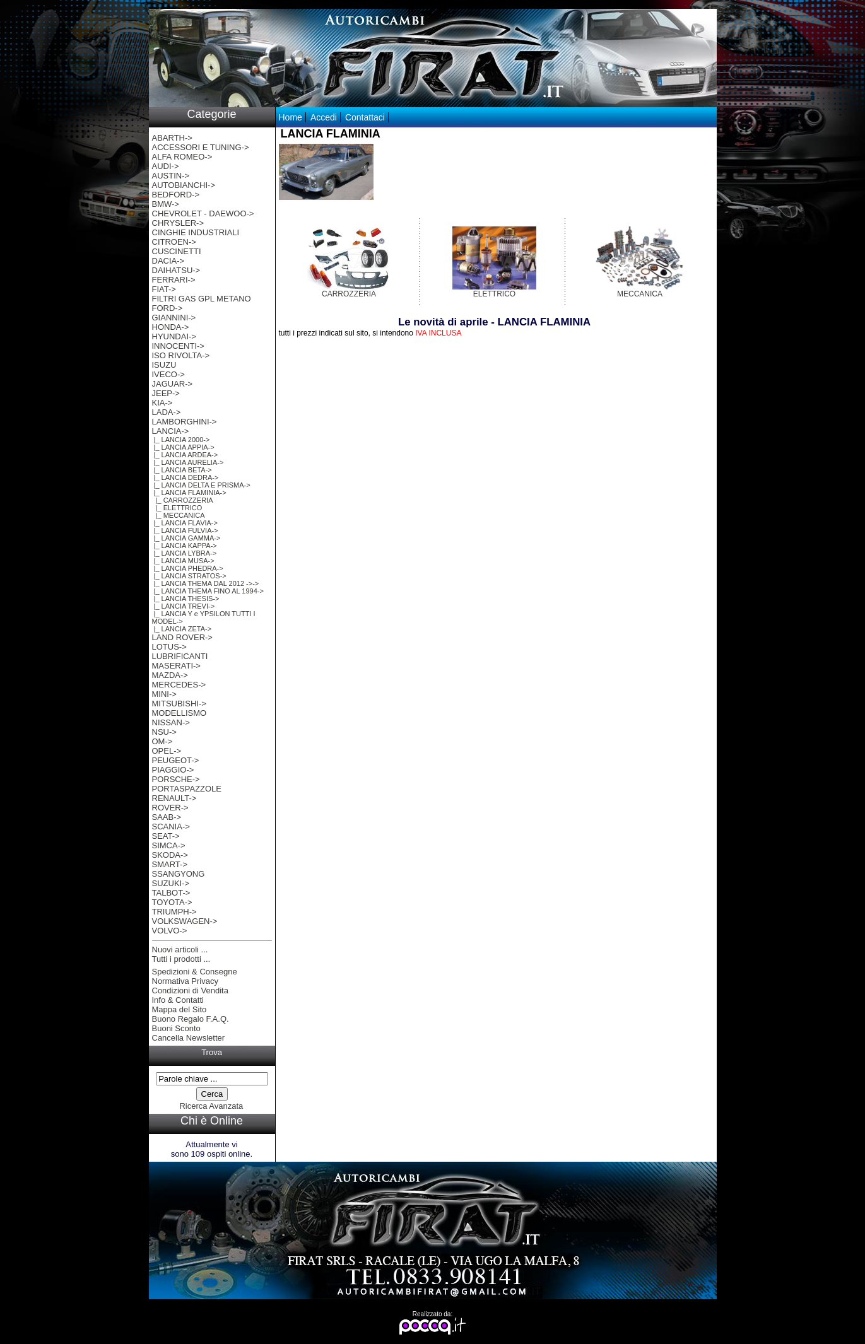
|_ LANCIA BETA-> (182, 470)
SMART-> (169, 864)
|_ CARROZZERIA (182, 500)
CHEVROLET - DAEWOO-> (203, 213)
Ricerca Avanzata (211, 1106)
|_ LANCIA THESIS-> (186, 598)
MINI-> (164, 694)
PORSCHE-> (176, 779)
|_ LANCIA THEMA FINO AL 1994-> (208, 591)
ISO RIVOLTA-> (181, 355)
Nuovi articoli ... (180, 949)
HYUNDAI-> (174, 336)
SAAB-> (167, 817)
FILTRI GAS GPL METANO (201, 298)
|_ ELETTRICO (177, 507)
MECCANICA (639, 290)
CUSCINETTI (176, 251)
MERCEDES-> (179, 684)
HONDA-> (170, 327)
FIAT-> (164, 289)
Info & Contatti (178, 1000)
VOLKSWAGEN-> (185, 921)
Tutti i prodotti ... (181, 959)
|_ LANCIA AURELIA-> (188, 462)
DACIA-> (168, 261)
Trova (211, 1052)
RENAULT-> (174, 798)
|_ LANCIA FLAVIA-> (185, 523)
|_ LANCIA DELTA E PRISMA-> (201, 485)
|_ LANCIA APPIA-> (183, 447)
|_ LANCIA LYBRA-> (184, 553)
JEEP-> (166, 393)
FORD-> (167, 308)
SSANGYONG (178, 874)
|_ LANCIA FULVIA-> (185, 530)
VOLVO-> (169, 930)
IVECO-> (168, 374)
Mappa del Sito (179, 1009)
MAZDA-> (170, 675)
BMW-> (165, 204)
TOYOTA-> (172, 902)
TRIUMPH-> (174, 911)
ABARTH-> (172, 138)
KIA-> (162, 402)
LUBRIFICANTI (180, 656)
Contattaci (365, 117)
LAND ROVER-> (182, 637)
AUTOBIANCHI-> (184, 185)
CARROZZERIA (349, 290)
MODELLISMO (179, 713)
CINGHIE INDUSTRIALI (196, 232)
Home (290, 117)
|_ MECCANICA (178, 515)
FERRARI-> (174, 279)
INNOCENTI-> (178, 346)
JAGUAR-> (172, 384)
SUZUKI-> (171, 883)
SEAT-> (166, 836)
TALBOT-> (171, 892)
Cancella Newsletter (188, 1038)
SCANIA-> (171, 826)
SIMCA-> (168, 845)
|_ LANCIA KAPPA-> (184, 545)
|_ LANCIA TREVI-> (183, 606)
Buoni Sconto (176, 1028)
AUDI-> (165, 166)
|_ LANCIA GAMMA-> (186, 538)
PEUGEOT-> (175, 760)
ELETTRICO (494, 290)
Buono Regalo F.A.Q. (190, 1019)
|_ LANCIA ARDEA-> (185, 455)
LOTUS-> (169, 647)
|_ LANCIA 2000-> (181, 439)
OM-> (162, 741)
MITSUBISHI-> (179, 703)
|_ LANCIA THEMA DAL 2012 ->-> (205, 583)
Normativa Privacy (185, 981)
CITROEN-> (174, 242)
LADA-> (166, 412)
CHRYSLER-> (178, 223)
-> (170, 431)
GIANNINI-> (174, 317)
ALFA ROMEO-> (182, 156)
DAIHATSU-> (176, 270)
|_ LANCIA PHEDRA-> (187, 568)
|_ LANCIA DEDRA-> (185, 477)
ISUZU (164, 365)
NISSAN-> (171, 722)
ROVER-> (170, 807)
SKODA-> (170, 855)
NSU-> (164, 732)
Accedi (323, 117)
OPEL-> (167, 751)
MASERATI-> (176, 665)
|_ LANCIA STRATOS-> (189, 576)
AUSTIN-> (171, 175)
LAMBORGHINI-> (184, 421)
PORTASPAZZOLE (187, 788)
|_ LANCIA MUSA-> (183, 560)
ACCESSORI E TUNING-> (200, 147)
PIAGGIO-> (173, 769)
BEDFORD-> (175, 194)
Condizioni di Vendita (190, 990)
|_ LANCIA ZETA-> (182, 629)
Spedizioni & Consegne (194, 971)
